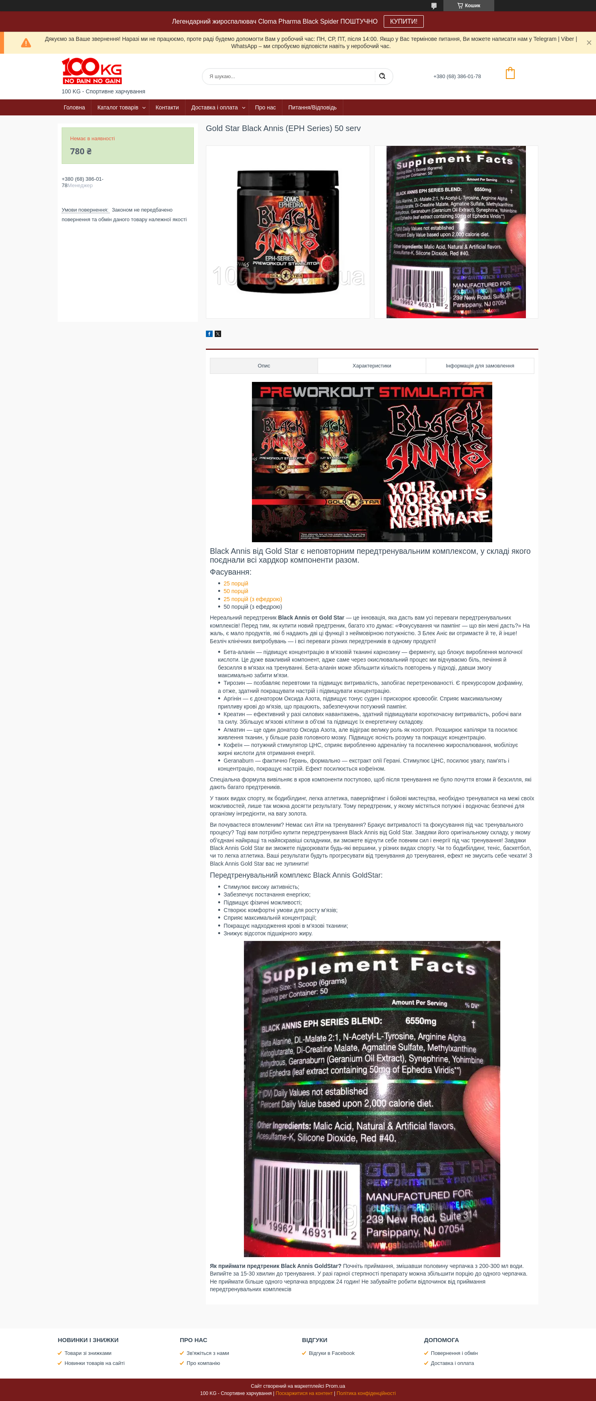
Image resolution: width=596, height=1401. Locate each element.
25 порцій (236, 583)
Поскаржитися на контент (304, 1393)
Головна (74, 107)
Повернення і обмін (454, 1353)
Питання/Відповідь (312, 107)
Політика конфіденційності (366, 1393)
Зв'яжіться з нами (208, 1353)
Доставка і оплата (214, 107)
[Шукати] (382, 76)
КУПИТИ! (403, 21)
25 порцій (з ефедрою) (253, 599)
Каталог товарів (117, 107)
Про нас (265, 107)
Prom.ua (335, 1386)
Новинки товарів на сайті (94, 1363)
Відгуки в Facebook (332, 1353)
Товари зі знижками (87, 1353)
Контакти (167, 107)
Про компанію (203, 1363)
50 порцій (236, 591)
